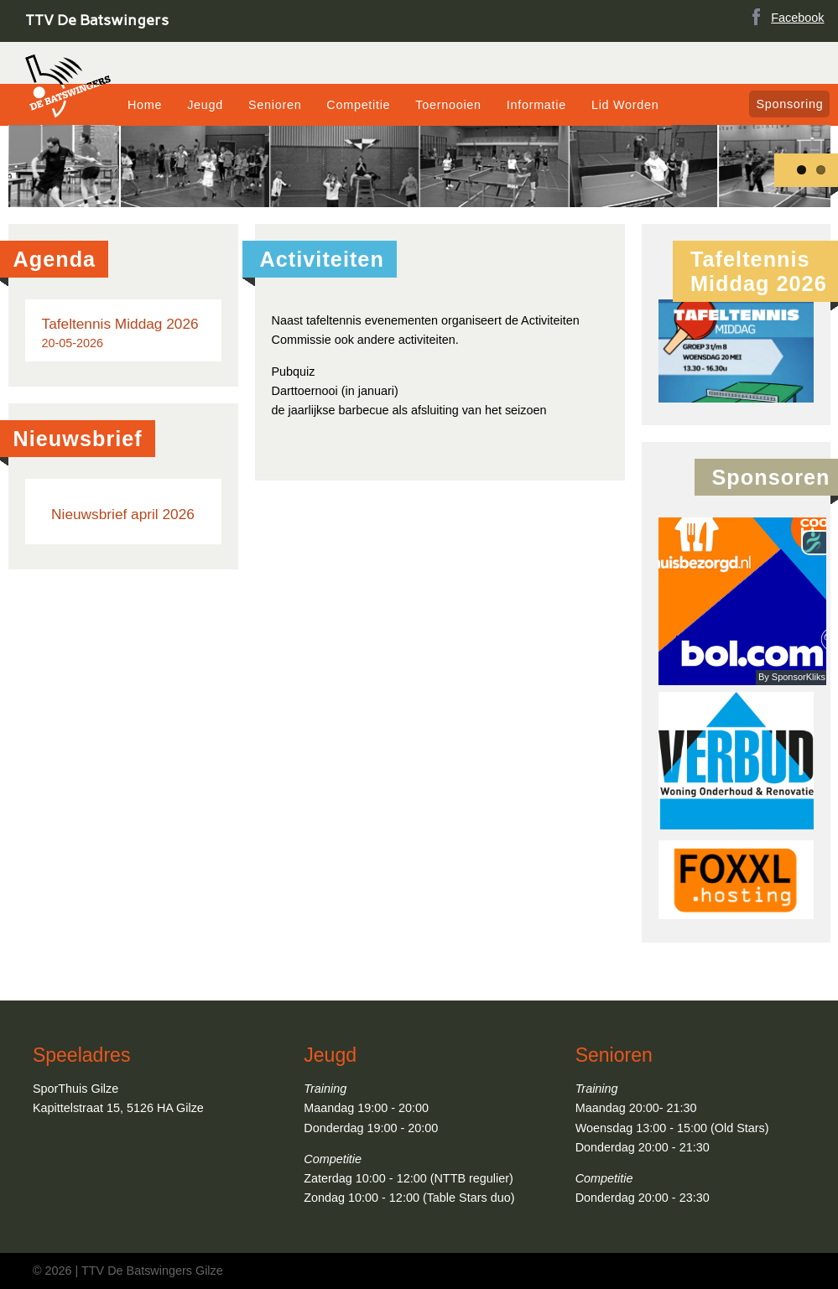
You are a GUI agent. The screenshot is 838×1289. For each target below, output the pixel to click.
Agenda (54, 259)
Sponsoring (789, 104)
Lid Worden (625, 105)
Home (145, 105)
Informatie (536, 105)
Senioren (274, 105)
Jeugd (205, 105)
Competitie (358, 105)
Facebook (785, 16)
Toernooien (448, 105)
